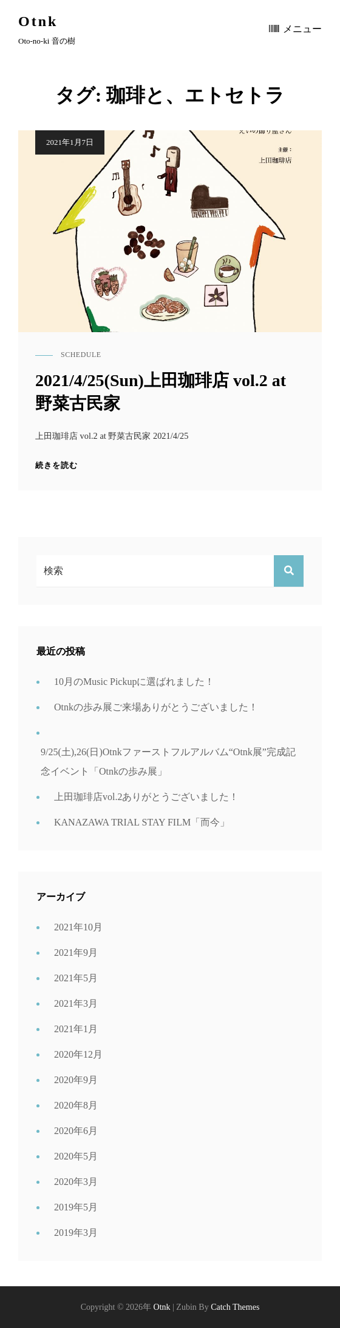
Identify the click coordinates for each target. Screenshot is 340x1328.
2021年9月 (76, 952)
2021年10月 (78, 927)
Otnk (38, 21)
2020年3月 (76, 1181)
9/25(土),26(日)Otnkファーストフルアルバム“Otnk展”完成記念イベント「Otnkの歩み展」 (168, 761)
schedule (81, 354)
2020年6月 (76, 1131)
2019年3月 (76, 1232)
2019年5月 (76, 1207)
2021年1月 (76, 1029)
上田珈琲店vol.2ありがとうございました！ (146, 797)
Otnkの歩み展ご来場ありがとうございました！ (156, 707)
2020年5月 (76, 1156)
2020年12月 (78, 1054)
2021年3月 (76, 1003)
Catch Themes (235, 1307)
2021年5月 (76, 978)
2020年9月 (76, 1080)
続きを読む (56, 465)
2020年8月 (76, 1105)
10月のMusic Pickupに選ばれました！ (134, 681)
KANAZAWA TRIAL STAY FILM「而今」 (141, 822)
